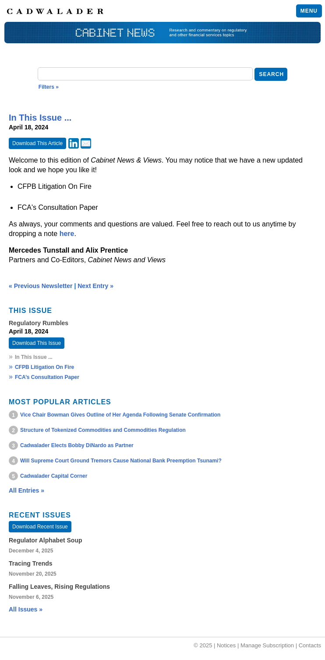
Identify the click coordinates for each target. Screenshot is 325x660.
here (67, 233)
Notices (226, 645)
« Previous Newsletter (41, 285)
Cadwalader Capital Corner (53, 476)
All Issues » (25, 609)
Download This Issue (36, 343)
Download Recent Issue (40, 527)
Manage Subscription (267, 645)
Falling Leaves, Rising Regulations (59, 586)
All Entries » (26, 490)
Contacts (310, 645)
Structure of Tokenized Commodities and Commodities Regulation (103, 430)
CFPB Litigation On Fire (44, 367)
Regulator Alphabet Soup (45, 540)
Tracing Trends (31, 563)
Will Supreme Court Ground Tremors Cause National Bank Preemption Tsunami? (121, 461)
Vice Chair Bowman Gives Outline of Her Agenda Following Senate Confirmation (120, 415)
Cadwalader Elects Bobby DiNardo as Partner (77, 445)
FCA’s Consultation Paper (47, 377)
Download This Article (37, 143)
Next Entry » (95, 285)
